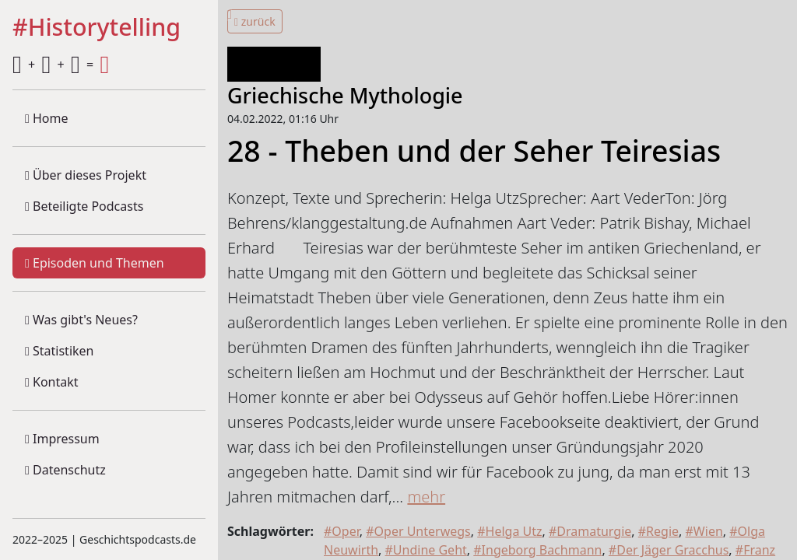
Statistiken (59, 350)
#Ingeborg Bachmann (537, 549)
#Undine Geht (426, 549)
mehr (426, 496)
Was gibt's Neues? (81, 319)
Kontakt (52, 381)
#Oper (342, 531)
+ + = (60, 64)
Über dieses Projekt (85, 175)
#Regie (658, 531)
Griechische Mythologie (345, 95)
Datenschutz (65, 469)
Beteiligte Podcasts (84, 206)
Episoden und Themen (94, 262)
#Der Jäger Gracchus (669, 549)
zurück (255, 21)
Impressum (62, 438)
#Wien (704, 531)
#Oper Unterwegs (418, 531)
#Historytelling (96, 27)
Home (46, 118)
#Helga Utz (509, 531)
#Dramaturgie (590, 531)
